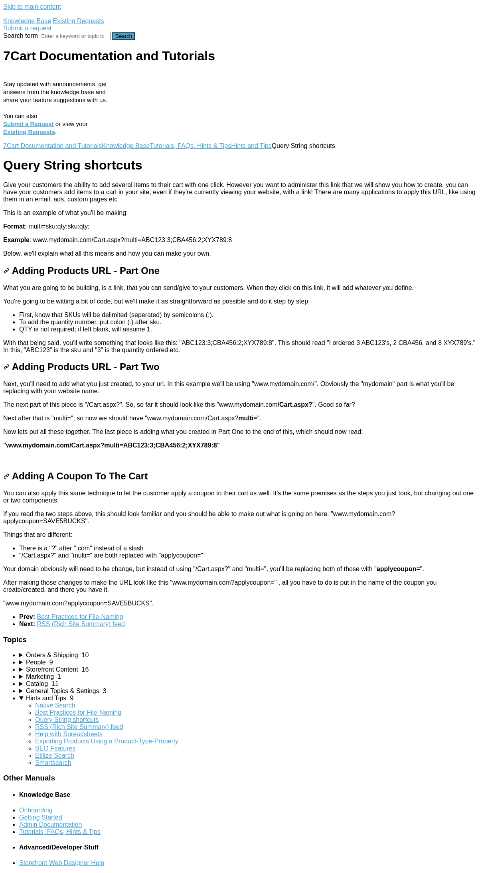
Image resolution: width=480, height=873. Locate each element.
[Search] (75, 36)
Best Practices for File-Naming (80, 616)
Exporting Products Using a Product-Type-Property (106, 741)
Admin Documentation (50, 824)
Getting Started (40, 817)
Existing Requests (78, 21)
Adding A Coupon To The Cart (75, 476)
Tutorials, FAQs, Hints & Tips (190, 145)
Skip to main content (32, 6)
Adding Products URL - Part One (81, 270)
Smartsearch (53, 762)
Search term (20, 35)
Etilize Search (54, 755)
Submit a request (27, 28)
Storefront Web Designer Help (61, 862)
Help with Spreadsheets (69, 734)
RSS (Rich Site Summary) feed (81, 624)
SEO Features (55, 748)
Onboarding (36, 810)
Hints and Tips (251, 145)
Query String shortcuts (67, 719)
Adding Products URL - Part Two (81, 366)
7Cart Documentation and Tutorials (52, 145)
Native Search (55, 705)
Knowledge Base (27, 21)
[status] (240, 219)
